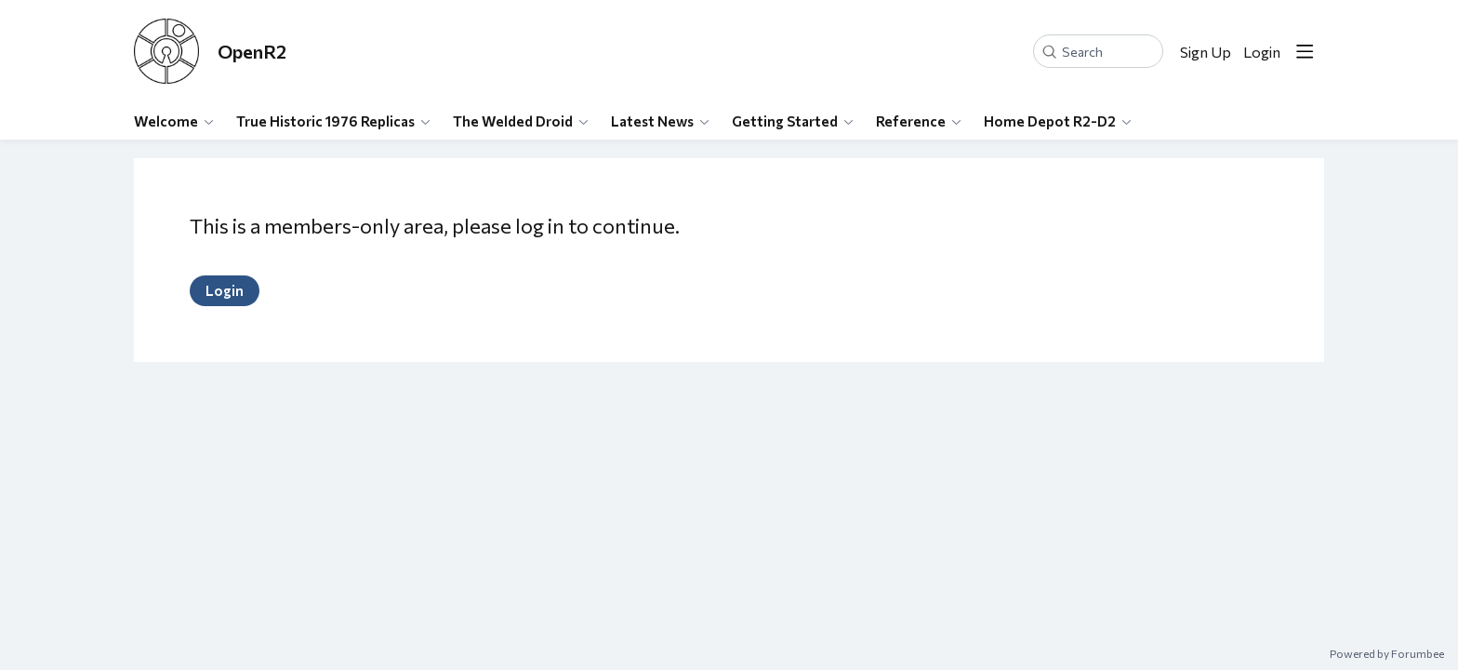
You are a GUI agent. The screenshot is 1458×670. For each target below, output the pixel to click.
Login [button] (1261, 51)
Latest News (652, 121)
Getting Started (785, 121)
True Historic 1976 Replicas (325, 121)
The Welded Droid (513, 121)
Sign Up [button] (1205, 51)
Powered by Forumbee (1387, 653)
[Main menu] (1304, 51)
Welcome (166, 121)
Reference (911, 121)
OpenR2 (252, 51)
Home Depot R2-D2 (1050, 121)
